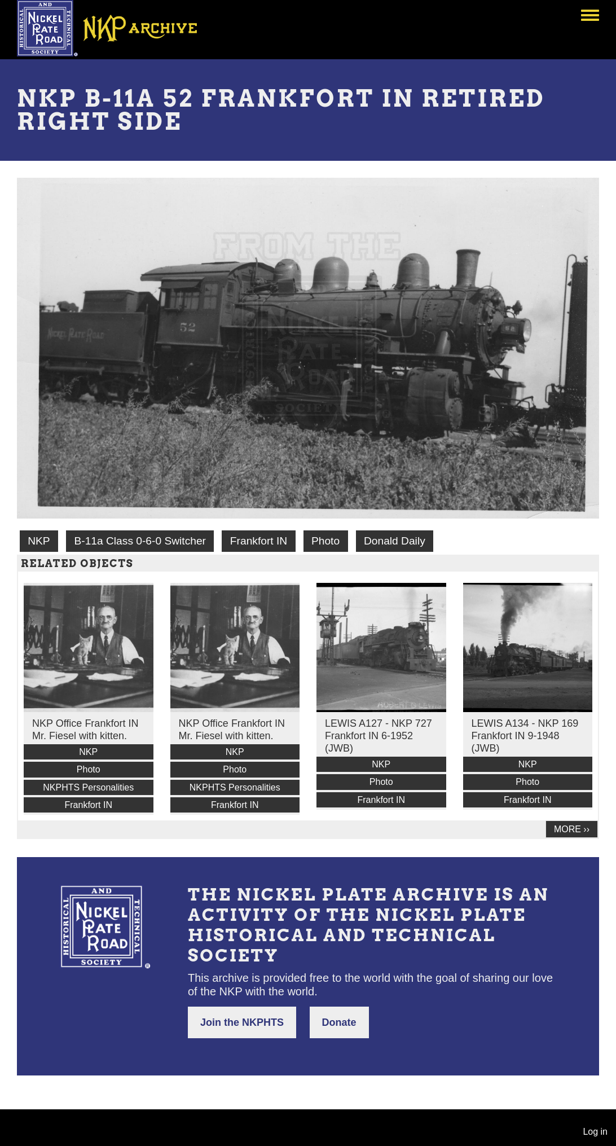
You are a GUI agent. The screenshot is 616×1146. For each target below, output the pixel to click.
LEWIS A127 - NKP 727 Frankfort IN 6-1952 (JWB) (378, 736)
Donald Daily (394, 541)
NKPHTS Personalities (88, 787)
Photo (325, 541)
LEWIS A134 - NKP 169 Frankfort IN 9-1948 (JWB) (525, 736)
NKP (39, 541)
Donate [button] (339, 1022)
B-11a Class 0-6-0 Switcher (140, 541)
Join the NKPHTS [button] (242, 1022)
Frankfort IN (258, 541)
